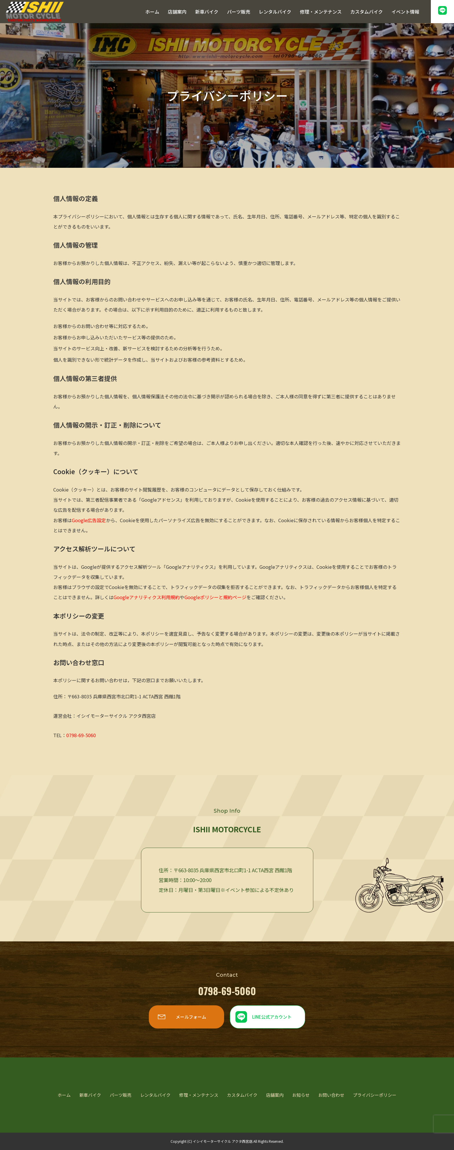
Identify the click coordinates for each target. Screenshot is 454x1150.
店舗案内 (177, 11)
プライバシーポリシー (374, 1095)
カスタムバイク (366, 11)
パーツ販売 (238, 11)
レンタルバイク (275, 11)
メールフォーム (191, 1017)
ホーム (152, 11)
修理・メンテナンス (321, 11)
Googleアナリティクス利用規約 (147, 597)
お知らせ (301, 1095)
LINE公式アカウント (272, 1017)
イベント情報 (405, 11)
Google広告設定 (89, 520)
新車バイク (206, 11)
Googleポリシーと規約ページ (215, 597)
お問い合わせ (331, 1095)
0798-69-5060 (81, 735)
